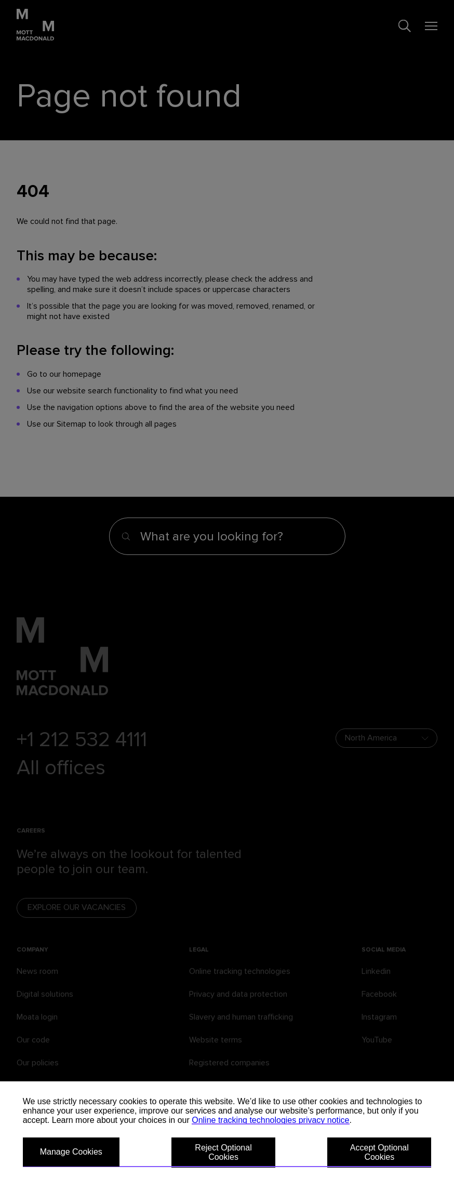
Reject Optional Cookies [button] (223, 1152)
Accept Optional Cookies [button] (379, 1152)
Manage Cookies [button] (71, 1151)
